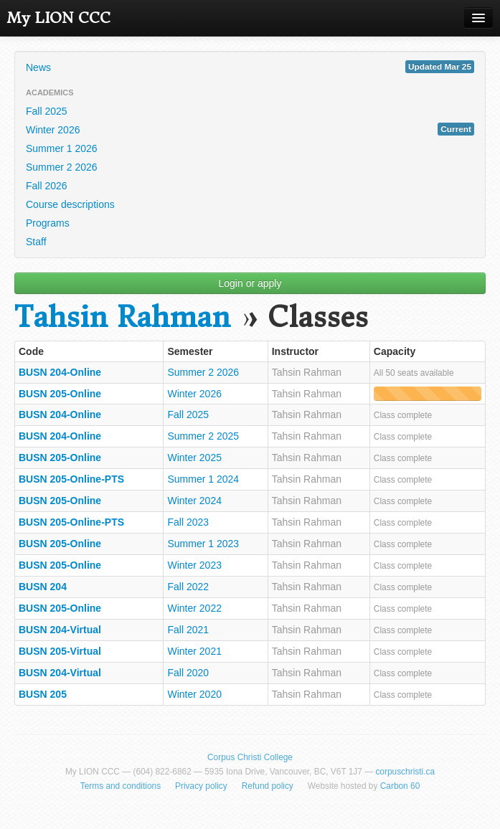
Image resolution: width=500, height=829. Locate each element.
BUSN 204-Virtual (60, 629)
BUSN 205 (43, 694)
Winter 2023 (194, 565)
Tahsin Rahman (122, 317)
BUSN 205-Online (60, 393)
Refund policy (267, 786)
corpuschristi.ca (405, 772)
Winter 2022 (194, 608)
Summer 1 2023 (203, 543)
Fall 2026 (46, 185)
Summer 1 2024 (203, 479)
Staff (36, 241)
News (250, 66)
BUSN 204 (43, 586)
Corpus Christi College (250, 757)
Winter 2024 (194, 500)
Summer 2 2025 (203, 436)
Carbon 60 (400, 786)
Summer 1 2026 (62, 148)
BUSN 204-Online (60, 372)
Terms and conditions (120, 786)
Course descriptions (70, 204)
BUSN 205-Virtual (60, 651)
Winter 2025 (194, 457)
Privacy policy (201, 786)
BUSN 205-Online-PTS (71, 479)
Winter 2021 (194, 651)
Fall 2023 (188, 522)
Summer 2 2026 (62, 167)
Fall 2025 (46, 111)
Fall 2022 (188, 586)
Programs (48, 223)
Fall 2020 (188, 672)
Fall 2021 (188, 629)
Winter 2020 (194, 694)
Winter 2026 (250, 129)
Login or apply (250, 283)
